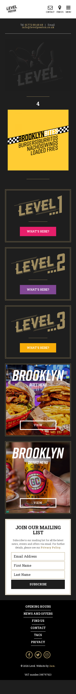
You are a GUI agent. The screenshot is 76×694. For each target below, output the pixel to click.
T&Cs (38, 635)
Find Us (38, 620)
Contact (38, 628)
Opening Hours (38, 606)
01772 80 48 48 (34, 24)
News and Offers (38, 613)
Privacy (38, 642)
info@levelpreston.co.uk (38, 27)
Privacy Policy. (51, 547)
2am (52, 665)
